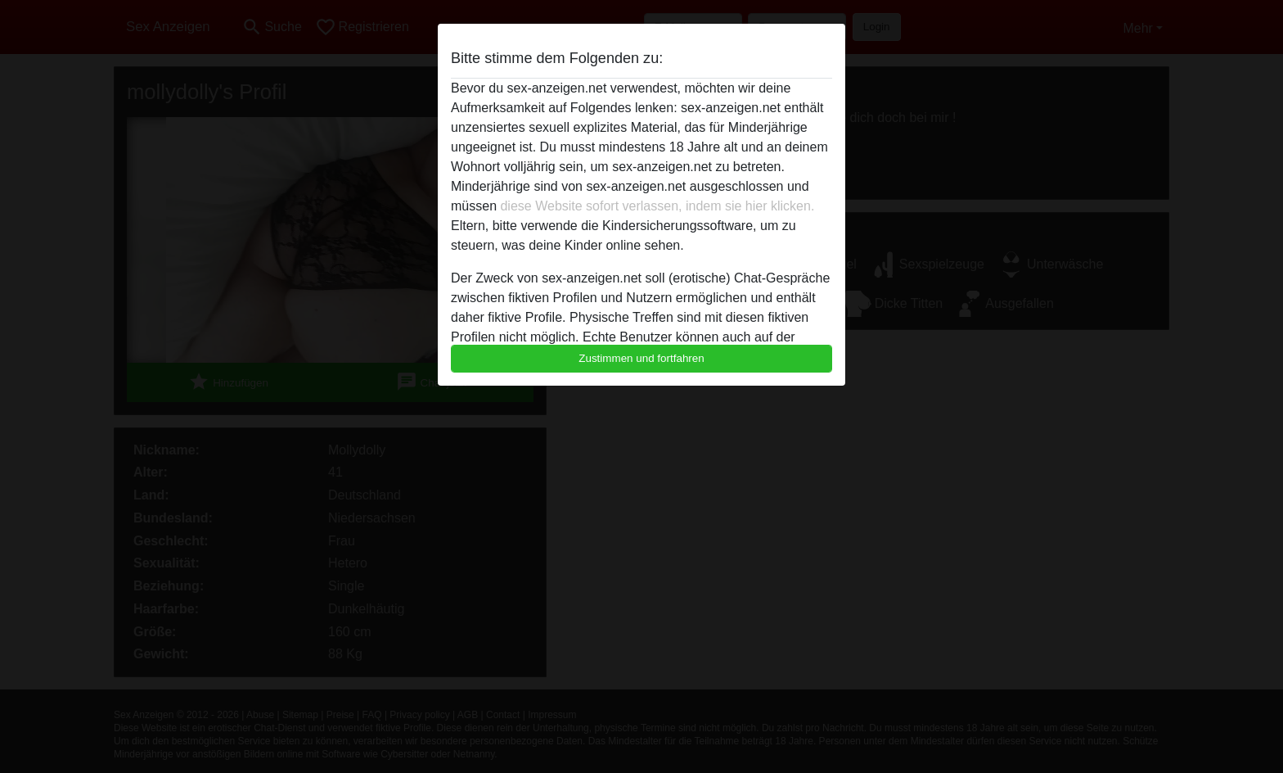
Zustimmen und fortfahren (641, 358)
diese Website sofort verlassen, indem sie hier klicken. (657, 206)
